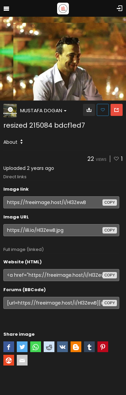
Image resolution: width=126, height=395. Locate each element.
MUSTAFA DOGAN (43, 110)
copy (109, 202)
